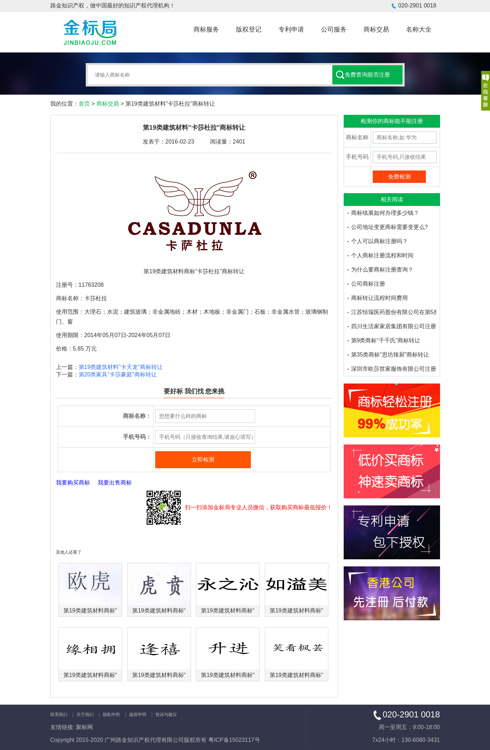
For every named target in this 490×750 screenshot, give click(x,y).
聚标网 (84, 727)
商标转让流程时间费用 (379, 298)
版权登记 (248, 29)
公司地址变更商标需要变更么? (389, 227)
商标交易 (376, 29)
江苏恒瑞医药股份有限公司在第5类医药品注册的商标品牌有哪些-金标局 (393, 312)
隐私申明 (111, 714)
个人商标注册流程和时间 (382, 255)
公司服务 (334, 29)
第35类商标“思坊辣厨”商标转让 (390, 355)
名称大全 (419, 29)
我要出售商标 (115, 483)
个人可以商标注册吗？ (379, 241)
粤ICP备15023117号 (234, 740)
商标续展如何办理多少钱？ (385, 213)
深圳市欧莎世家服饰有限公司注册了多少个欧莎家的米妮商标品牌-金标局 (393, 369)
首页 (84, 104)
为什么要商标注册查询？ (382, 270)
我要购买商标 (73, 483)
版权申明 (137, 714)
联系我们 (58, 714)
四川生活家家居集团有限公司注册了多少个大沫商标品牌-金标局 (393, 326)
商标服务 (206, 29)
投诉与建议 (166, 714)
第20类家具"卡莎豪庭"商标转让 (118, 374)
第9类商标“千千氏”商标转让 (386, 340)
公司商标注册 (368, 284)
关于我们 (85, 714)
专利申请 (291, 29)
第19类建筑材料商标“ (90, 611)
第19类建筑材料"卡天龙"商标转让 (121, 367)
